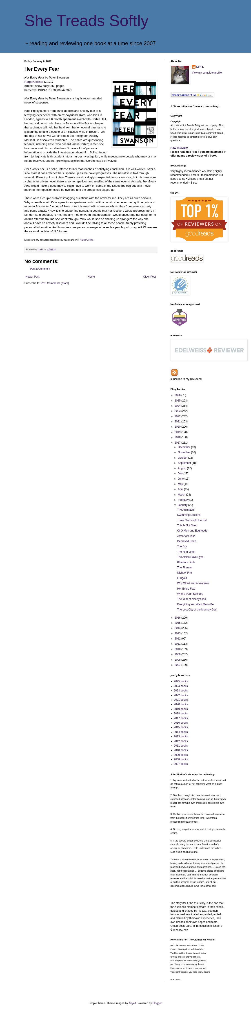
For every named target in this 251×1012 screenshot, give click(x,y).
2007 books (181, 763)
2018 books (181, 713)
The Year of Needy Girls (191, 599)
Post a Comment (40, 268)
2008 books (181, 759)
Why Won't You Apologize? (193, 583)
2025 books (181, 681)
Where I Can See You (190, 593)
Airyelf (132, 1003)
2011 (178, 643)
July (180, 473)
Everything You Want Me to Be (195, 604)
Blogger (157, 1003)
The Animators (185, 509)
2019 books (181, 709)
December (184, 447)
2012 (178, 638)
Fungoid (182, 578)
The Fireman (184, 567)
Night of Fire (184, 572)
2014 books (181, 732)
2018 (178, 437)
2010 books (181, 750)
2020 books (181, 704)
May (181, 484)
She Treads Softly (86, 20)
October (183, 457)
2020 (178, 426)
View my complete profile (207, 72)
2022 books (181, 695)
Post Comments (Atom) (55, 283)
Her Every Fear (186, 588)
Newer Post (33, 276)
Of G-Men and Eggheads (192, 530)
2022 (178, 416)
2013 (178, 633)
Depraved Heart (186, 541)
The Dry (182, 546)
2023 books (181, 690)
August (182, 468)
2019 (178, 432)
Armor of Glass (186, 536)
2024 (178, 405)
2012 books (181, 741)
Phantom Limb (185, 562)
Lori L (200, 66)
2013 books (181, 736)
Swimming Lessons (188, 514)
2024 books (181, 686)
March (182, 494)
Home (91, 276)
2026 (178, 395)
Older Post (149, 276)
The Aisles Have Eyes (190, 557)
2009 (178, 654)
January (183, 505)
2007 (178, 664)
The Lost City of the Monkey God (196, 609)
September (185, 462)
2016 (178, 617)
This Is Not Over (187, 525)
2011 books (181, 745)
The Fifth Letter (186, 551)
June (181, 478)
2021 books (181, 699)
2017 (178, 442)
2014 (178, 628)
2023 (178, 411)
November (184, 452)
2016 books (181, 722)
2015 (178, 622)
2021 (178, 421)
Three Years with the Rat (192, 520)
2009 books (181, 754)
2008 (178, 659)
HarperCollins (33, 81)
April (181, 489)
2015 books (181, 727)
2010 (178, 649)
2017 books (181, 718)
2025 (178, 400)
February (183, 499)
